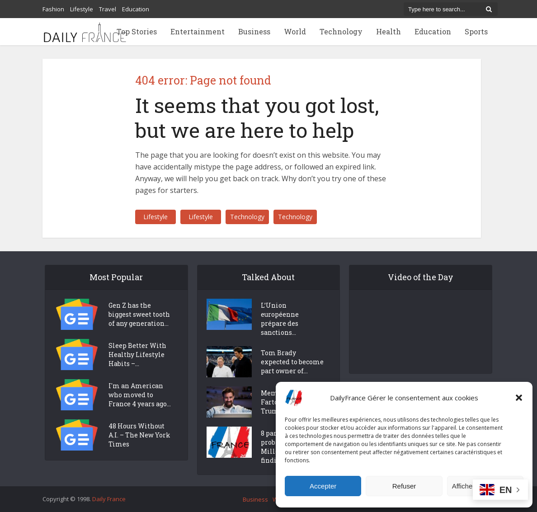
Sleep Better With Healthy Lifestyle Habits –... (137, 354)
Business (254, 31)
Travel (107, 9)
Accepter (323, 486)
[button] (518, 397)
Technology (341, 31)
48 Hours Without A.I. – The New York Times (139, 435)
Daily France (109, 499)
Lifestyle (81, 9)
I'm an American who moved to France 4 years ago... (139, 394)
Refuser (404, 486)
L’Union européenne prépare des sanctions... (280, 319)
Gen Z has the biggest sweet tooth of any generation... (139, 314)
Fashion (53, 9)
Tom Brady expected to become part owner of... (292, 361)
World (295, 31)
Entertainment (197, 31)
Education (135, 9)
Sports (476, 31)
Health (388, 31)
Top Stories (137, 31)
